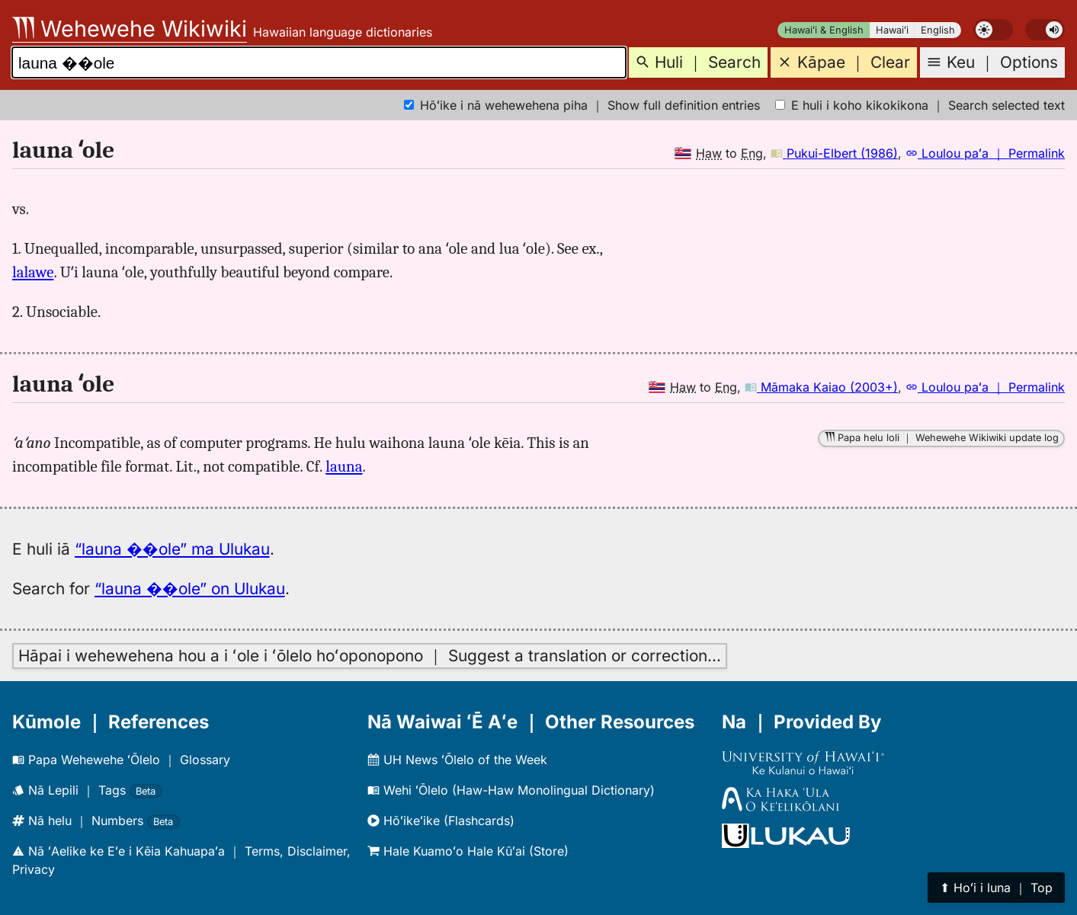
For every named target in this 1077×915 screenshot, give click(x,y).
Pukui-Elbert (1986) (834, 153)
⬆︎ (996, 887)
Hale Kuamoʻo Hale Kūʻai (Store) (468, 851)
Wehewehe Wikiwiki (129, 28)
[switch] (993, 29)
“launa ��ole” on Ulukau (190, 588)
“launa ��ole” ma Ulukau (172, 548)
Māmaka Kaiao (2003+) (821, 387)
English (938, 30)
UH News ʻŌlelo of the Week (457, 759)
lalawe (32, 272)
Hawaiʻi (892, 30)
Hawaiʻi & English (824, 30)
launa (343, 466)
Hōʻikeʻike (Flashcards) (440, 820)
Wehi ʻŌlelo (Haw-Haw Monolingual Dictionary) (511, 790)
